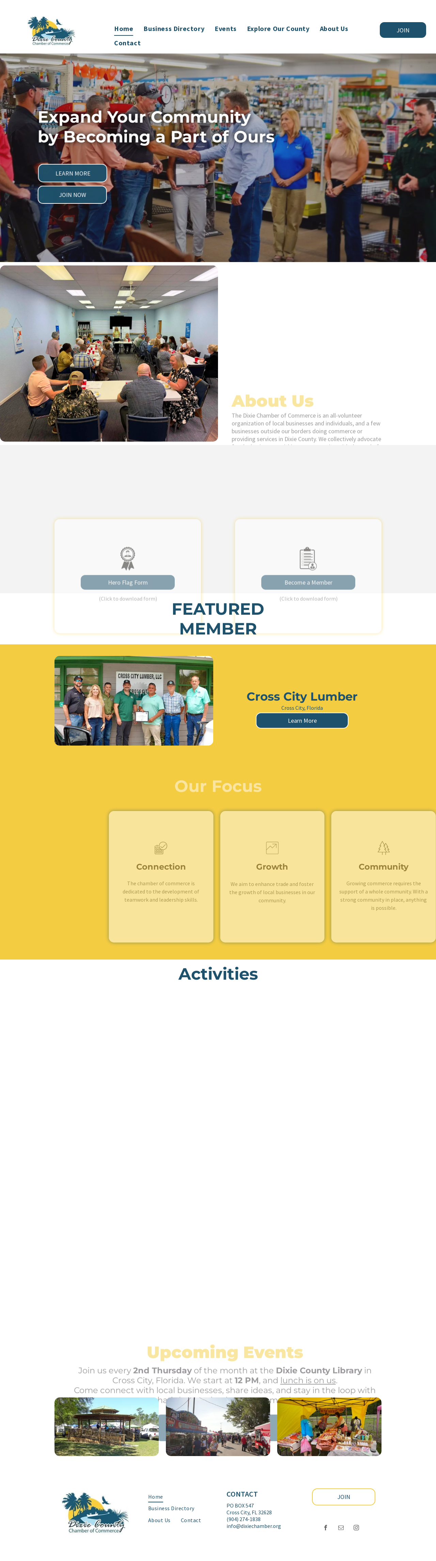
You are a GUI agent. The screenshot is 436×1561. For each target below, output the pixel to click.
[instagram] (356, 1528)
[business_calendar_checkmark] (161, 855)
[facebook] (326, 1528)
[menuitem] (123, 28)
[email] (341, 1528)
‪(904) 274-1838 (244, 1519)
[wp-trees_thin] (383, 855)
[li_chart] (272, 855)
